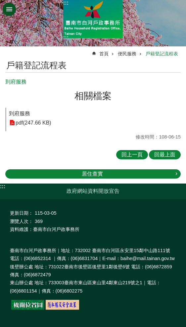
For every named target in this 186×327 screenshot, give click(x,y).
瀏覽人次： (21, 221)
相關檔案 (93, 96)
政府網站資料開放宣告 (93, 191)
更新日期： (21, 213)
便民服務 (127, 53)
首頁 (104, 53)
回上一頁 (132, 154)
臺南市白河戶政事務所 (93, 19)
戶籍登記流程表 (162, 53)
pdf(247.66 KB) (33, 123)
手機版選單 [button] (9, 9)
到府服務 (19, 113)
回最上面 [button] (164, 154)
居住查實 (92, 174)
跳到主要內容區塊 (3, 3)
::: (66, 3)
